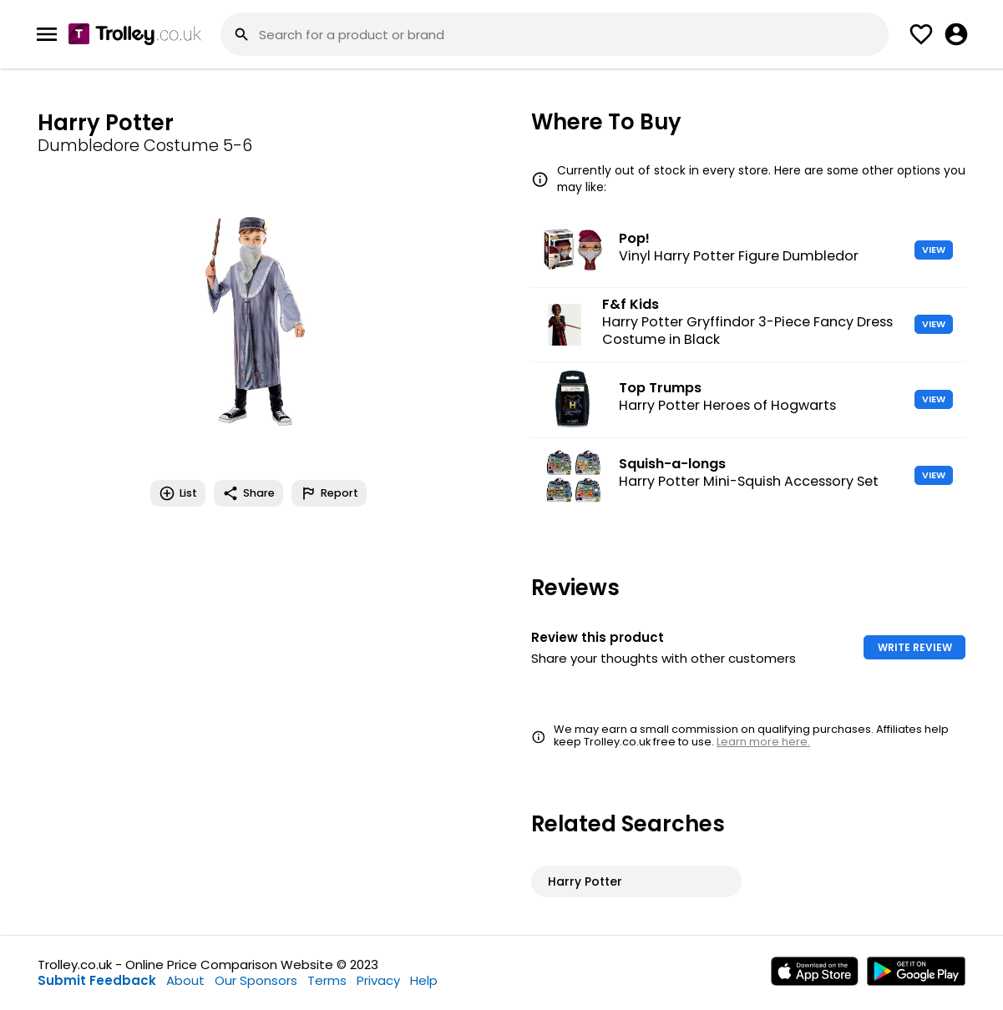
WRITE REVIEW (915, 647)
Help (424, 980)
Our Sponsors (256, 980)
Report (329, 493)
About (185, 980)
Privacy (378, 980)
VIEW (933, 249)
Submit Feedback (97, 980)
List (178, 493)
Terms (327, 980)
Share (248, 493)
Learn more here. (763, 742)
